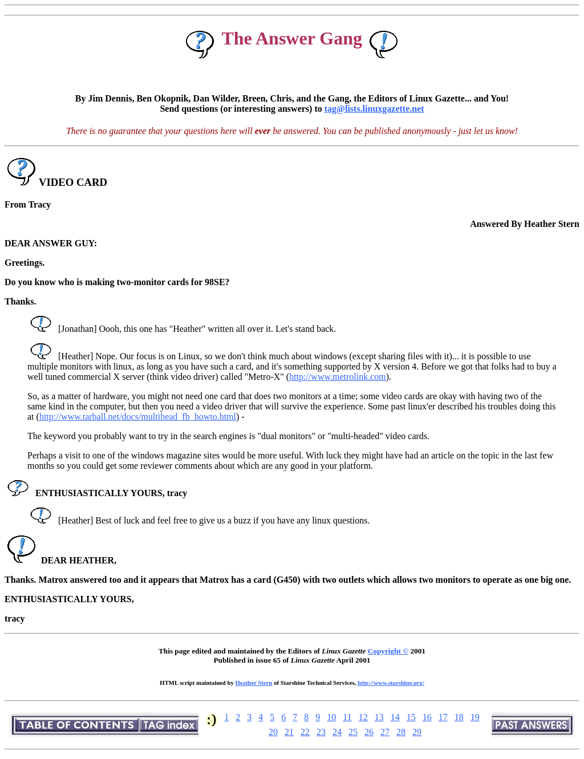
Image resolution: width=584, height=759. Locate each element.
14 (395, 717)
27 (385, 732)
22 (305, 732)
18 (459, 717)
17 (443, 717)
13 (379, 717)
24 (337, 732)
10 (331, 717)
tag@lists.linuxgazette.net (374, 108)
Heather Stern (254, 682)
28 (400, 732)
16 (427, 717)
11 (347, 717)
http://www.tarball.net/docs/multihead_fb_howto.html (137, 416)
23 (321, 732)
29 (416, 732)
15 (411, 717)
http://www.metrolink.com (337, 376)
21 (289, 732)
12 (363, 717)
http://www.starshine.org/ (391, 682)
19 (475, 717)
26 (369, 732)
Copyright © (388, 651)
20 (273, 732)
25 (353, 732)
